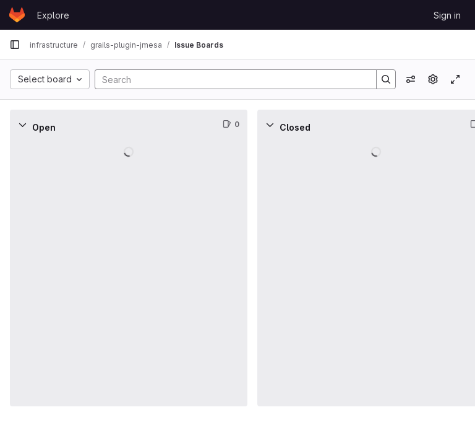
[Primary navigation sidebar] (15, 45)
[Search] (229, 79)
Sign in (447, 15)
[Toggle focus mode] (455, 79)
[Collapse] (22, 124)
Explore (53, 15)
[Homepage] (17, 15)
